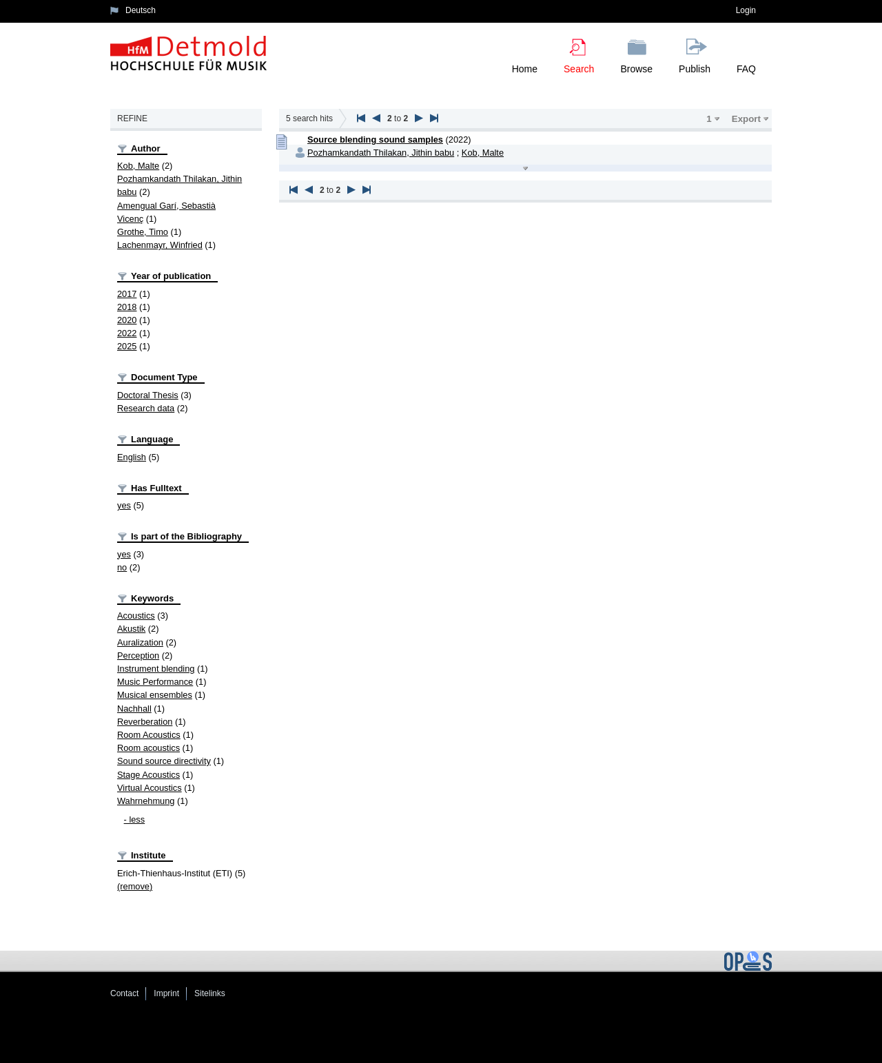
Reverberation (144, 721)
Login (746, 10)
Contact (124, 993)
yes (124, 505)
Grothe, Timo (142, 232)
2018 (126, 307)
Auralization (140, 642)
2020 (126, 320)
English (131, 457)
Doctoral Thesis (147, 395)
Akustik (131, 628)
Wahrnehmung (145, 801)
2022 (126, 333)
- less (134, 819)
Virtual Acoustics (149, 788)
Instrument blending (155, 668)
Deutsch (140, 10)
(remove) (134, 886)
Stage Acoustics (148, 775)
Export (746, 119)
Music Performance (155, 682)
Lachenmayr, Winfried (160, 245)
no (122, 567)
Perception (138, 655)
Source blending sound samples (375, 139)
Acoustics (136, 615)
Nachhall (134, 708)
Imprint (166, 993)
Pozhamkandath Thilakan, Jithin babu (380, 152)
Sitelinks (209, 993)
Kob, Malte (138, 166)
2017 (126, 294)
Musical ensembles (154, 695)
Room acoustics (148, 748)
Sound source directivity (164, 761)
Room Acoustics (149, 735)
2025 (126, 346)
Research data (145, 408)
